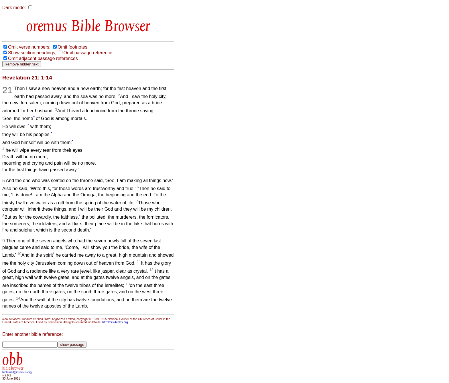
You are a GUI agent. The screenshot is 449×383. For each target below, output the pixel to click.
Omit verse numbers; (29, 47)
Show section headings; (32, 52)
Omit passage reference (87, 52)
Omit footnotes (72, 47)
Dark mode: (14, 7)
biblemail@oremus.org (17, 372)
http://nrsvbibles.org (115, 322)
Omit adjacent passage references (43, 58)
